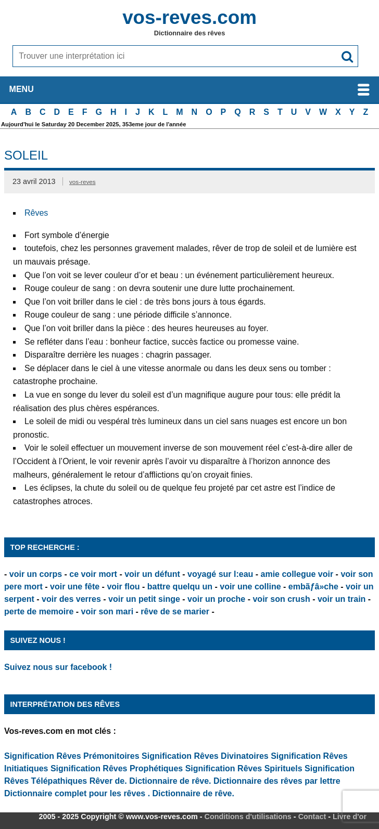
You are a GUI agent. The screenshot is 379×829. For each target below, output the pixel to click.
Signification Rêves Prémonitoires (72, 756)
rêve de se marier (175, 611)
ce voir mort (93, 574)
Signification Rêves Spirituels (243, 768)
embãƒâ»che (313, 586)
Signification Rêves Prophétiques (116, 768)
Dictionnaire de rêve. (170, 781)
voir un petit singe (144, 599)
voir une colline (250, 586)
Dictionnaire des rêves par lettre (276, 781)
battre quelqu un (179, 586)
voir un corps (35, 574)
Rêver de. (108, 781)
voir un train (341, 599)
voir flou (123, 586)
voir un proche (216, 599)
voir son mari (107, 611)
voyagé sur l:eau (220, 574)
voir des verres (71, 599)
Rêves (36, 212)
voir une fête (74, 586)
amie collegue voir (297, 574)
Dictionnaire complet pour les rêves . (77, 793)
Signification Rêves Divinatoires (205, 756)
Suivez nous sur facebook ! (58, 667)
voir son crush (281, 599)
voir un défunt (152, 574)
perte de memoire (38, 611)
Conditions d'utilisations (248, 816)
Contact (312, 816)
